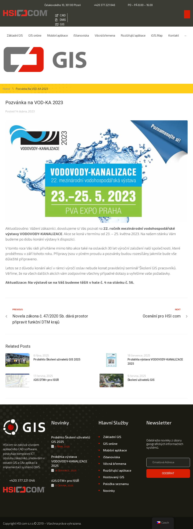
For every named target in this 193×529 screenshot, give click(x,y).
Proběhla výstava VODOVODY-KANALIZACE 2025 (69, 459)
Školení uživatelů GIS (141, 378)
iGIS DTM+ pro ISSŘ (46, 378)
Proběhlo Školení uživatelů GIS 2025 (56, 357)
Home (6, 87)
